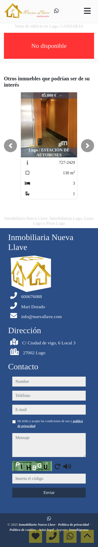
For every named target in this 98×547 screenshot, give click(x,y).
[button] (10, 145)
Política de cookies (23, 530)
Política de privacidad (74, 524)
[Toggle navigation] (87, 11)
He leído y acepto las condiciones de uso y (50, 423)
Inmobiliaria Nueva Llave (37, 524)
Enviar (49, 492)
